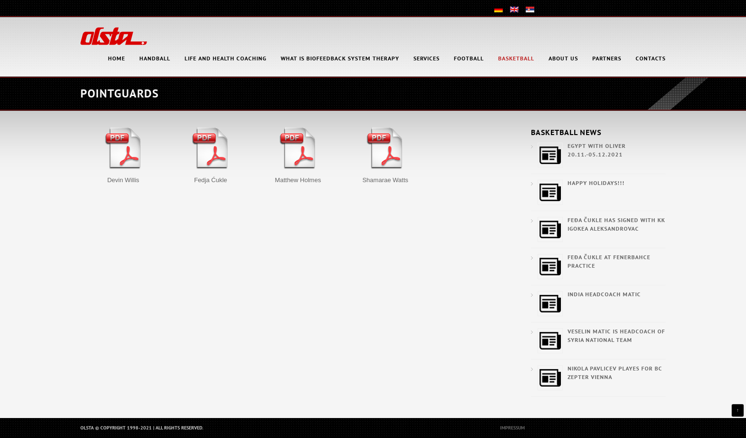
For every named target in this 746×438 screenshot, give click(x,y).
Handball (154, 58)
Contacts (651, 58)
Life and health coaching (225, 58)
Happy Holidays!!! (596, 182)
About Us (563, 58)
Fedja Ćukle (210, 180)
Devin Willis (123, 180)
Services (426, 58)
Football (469, 58)
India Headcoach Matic (604, 294)
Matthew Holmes (298, 180)
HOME (116, 58)
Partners (606, 58)
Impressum (512, 428)
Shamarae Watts (385, 180)
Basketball (516, 58)
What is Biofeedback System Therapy (340, 58)
